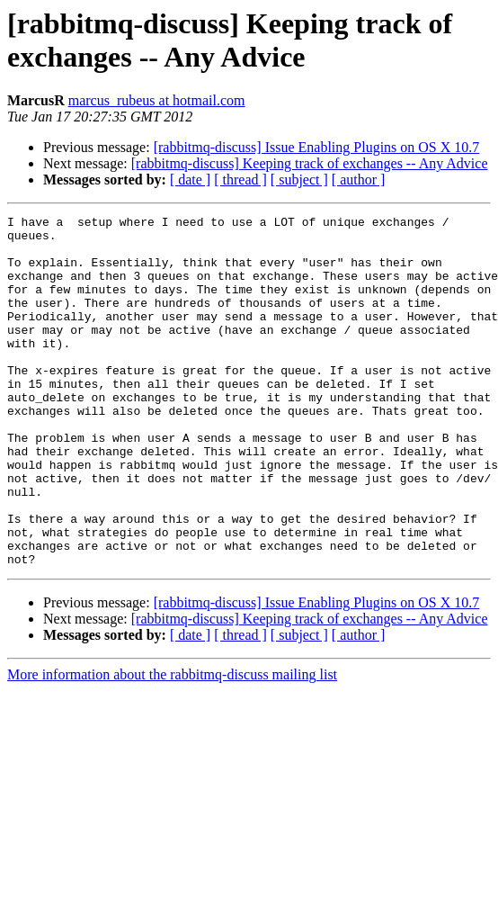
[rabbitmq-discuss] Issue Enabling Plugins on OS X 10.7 (317, 147)
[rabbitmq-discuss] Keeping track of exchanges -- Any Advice (309, 163)
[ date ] (190, 179)
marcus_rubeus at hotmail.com (156, 100)
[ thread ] (240, 179)
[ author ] (359, 179)
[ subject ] (299, 179)
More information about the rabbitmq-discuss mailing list (172, 744)
